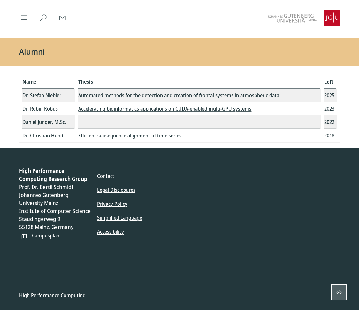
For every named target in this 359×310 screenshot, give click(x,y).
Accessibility (110, 231)
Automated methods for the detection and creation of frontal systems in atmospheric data (178, 95)
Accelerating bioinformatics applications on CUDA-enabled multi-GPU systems (164, 108)
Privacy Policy (112, 203)
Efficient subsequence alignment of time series (129, 135)
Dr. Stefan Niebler (41, 95)
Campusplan (45, 235)
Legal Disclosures (116, 189)
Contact (105, 176)
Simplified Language (119, 217)
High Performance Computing (52, 295)
